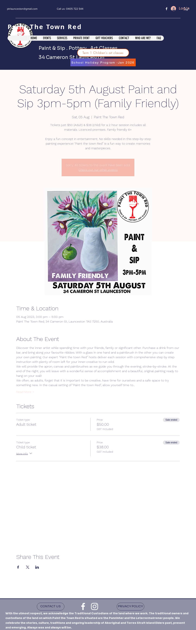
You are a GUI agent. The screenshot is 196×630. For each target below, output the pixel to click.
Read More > (25, 392)
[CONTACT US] (50, 606)
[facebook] (166, 9)
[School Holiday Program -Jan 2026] (103, 62)
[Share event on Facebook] (18, 567)
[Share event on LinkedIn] (37, 567)
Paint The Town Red (46, 26)
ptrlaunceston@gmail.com (22, 8)
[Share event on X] (27, 567)
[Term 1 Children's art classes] (103, 53)
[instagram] (94, 606)
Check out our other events (98, 170)
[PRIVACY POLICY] (130, 606)
